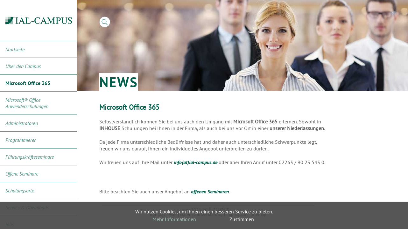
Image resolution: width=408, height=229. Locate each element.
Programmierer (20, 140)
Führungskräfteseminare (29, 157)
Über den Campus (23, 66)
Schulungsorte (19, 190)
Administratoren (21, 123)
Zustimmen (241, 219)
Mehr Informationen (174, 219)
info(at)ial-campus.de (195, 162)
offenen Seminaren (210, 191)
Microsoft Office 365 (27, 83)
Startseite (15, 49)
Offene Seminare (21, 173)
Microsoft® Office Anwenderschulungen (26, 103)
